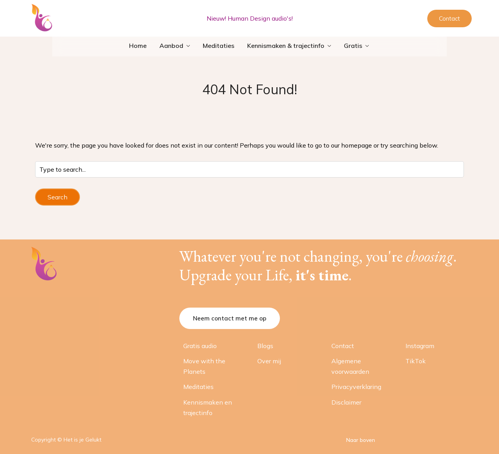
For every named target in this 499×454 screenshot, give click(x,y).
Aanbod (171, 45)
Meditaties (218, 45)
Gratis (353, 45)
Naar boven (360, 439)
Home (138, 45)
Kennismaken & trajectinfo (285, 45)
